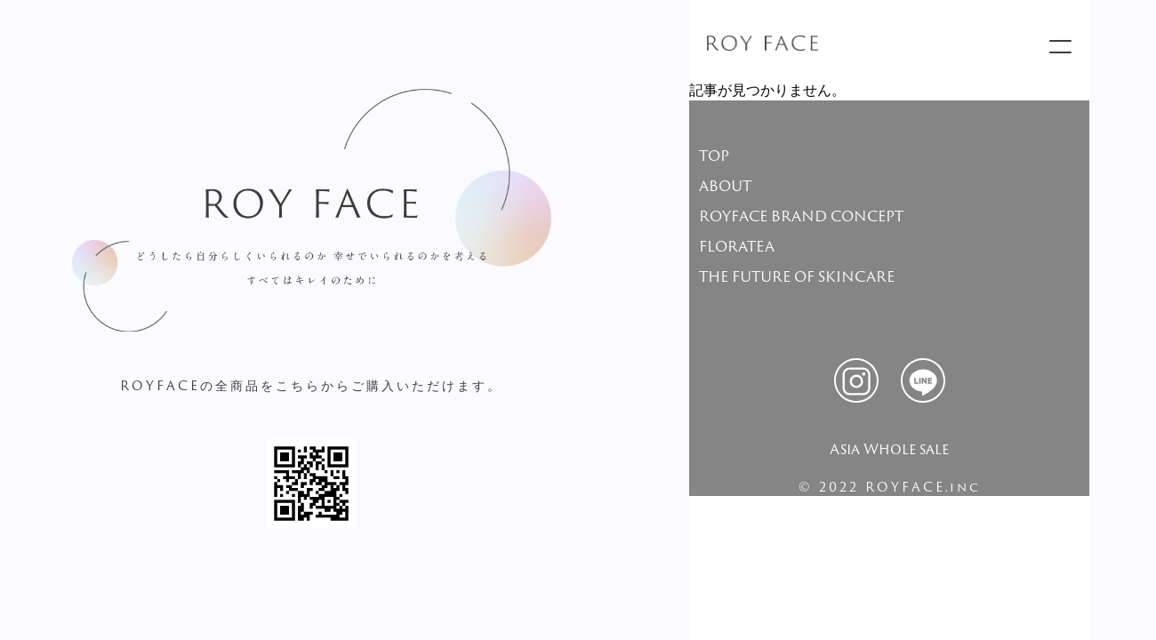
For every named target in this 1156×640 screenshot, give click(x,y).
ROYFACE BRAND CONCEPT (801, 216)
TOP (714, 155)
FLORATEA (737, 246)
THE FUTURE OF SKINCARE (797, 276)
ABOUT (725, 185)
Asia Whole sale (889, 449)
